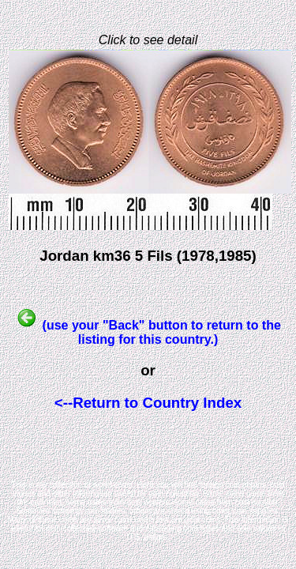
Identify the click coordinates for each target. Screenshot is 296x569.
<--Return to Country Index (148, 402)
